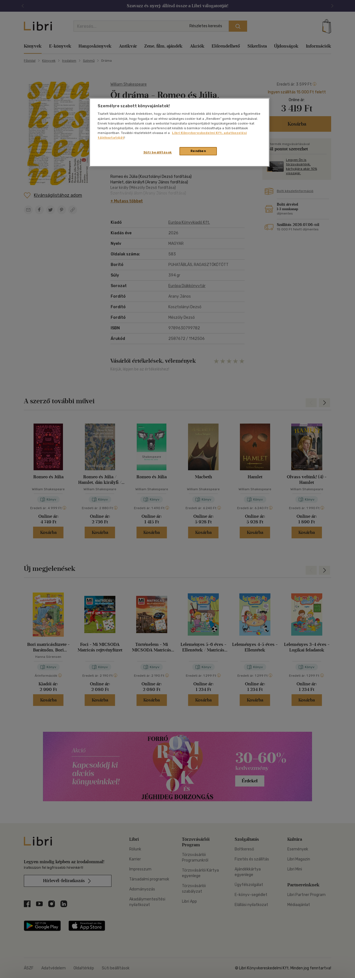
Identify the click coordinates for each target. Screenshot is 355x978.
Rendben (198, 151)
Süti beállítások (157, 152)
